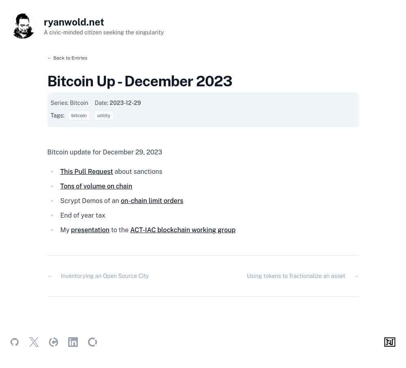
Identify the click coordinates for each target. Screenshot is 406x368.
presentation (90, 230)
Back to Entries (70, 58)
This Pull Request (86, 171)
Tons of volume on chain (96, 186)
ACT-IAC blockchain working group (183, 230)
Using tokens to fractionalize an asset (296, 276)
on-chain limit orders (152, 201)
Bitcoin (79, 103)
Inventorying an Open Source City (105, 276)
